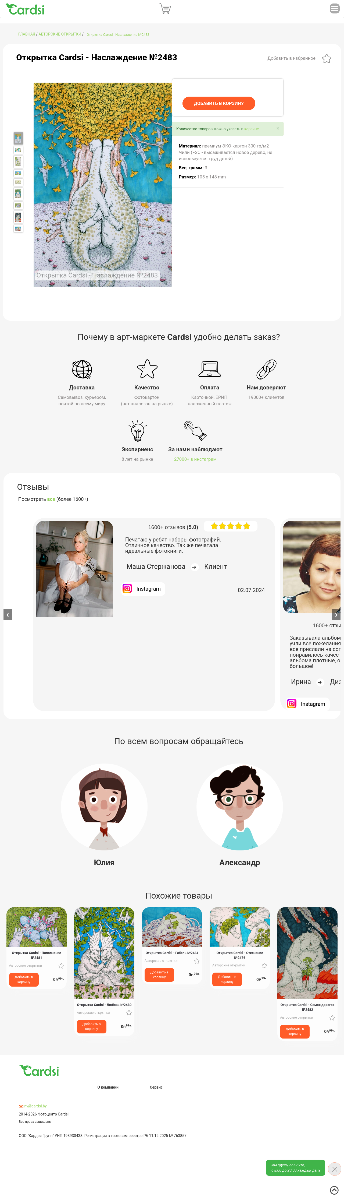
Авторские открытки (60, 34)
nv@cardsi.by (33, 1106)
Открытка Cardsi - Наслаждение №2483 (118, 35)
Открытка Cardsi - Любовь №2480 (104, 1004)
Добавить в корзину (24, 978)
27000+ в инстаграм (195, 458)
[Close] (278, 128)
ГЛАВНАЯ (26, 34)
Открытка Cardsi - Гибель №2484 (172, 953)
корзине (251, 129)
